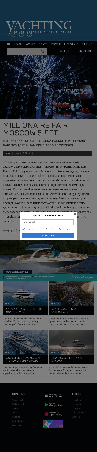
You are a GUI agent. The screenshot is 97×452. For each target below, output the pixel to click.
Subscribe (48, 235)
